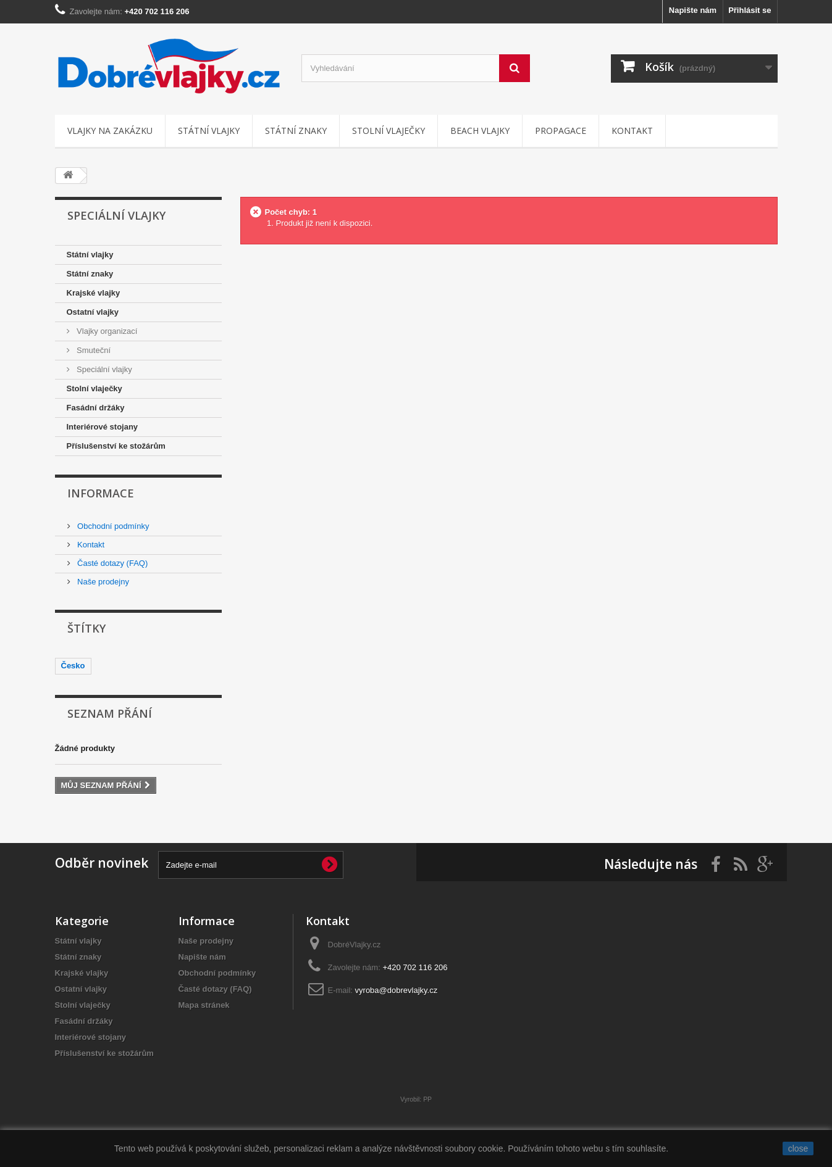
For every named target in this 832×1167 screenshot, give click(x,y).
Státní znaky (296, 130)
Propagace (560, 130)
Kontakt (632, 130)
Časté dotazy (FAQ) (111, 563)
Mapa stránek (204, 1005)
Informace (100, 493)
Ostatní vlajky (93, 312)
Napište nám (692, 10)
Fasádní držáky (96, 407)
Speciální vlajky (103, 369)
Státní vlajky (209, 130)
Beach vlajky (480, 130)
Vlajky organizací (106, 331)
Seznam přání (109, 713)
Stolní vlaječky (388, 130)
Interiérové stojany (102, 426)
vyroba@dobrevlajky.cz (396, 990)
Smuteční (93, 350)
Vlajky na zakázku (110, 130)
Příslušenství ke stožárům (116, 446)
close (798, 1148)
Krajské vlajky (93, 292)
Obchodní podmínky (112, 526)
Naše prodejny (102, 581)
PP (427, 1099)
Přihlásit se (749, 10)
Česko (73, 665)
